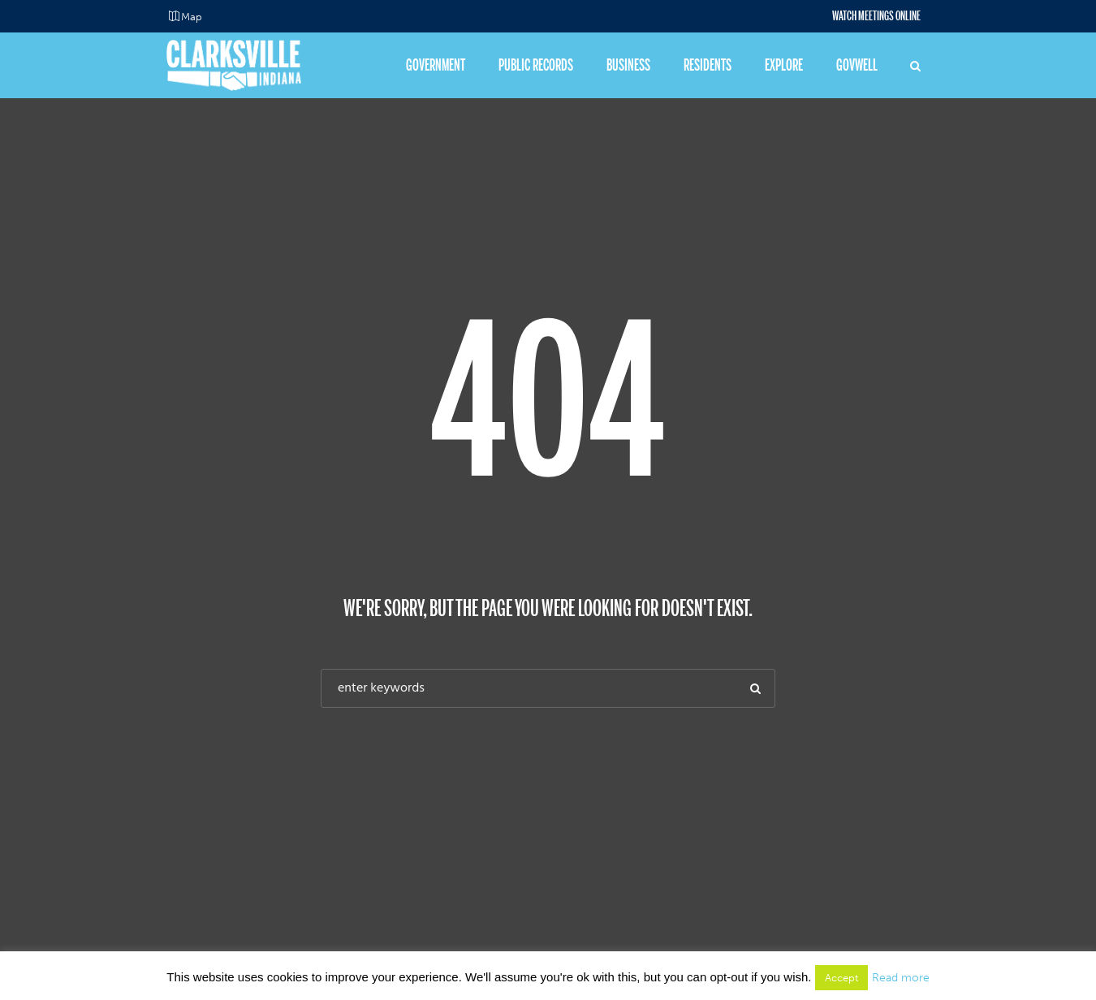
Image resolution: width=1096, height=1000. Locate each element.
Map (191, 17)
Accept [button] (841, 978)
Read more (901, 978)
